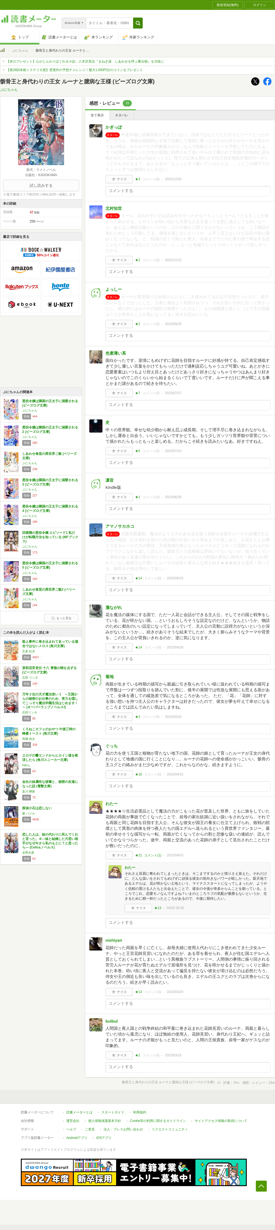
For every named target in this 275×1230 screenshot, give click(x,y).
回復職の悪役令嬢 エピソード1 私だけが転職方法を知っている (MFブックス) (50, 537)
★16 (138, 774)
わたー (111, 803)
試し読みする (41, 185)
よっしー (113, 289)
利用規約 (139, 1112)
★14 (138, 578)
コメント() (151, 179)
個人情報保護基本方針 (104, 1120)
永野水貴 (28, 852)
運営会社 (72, 1120)
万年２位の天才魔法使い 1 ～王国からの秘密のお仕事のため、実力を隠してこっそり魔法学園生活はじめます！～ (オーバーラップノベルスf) (50, 700)
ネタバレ (121, 115)
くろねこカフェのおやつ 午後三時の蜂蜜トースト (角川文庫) (49, 731)
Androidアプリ (76, 1137)
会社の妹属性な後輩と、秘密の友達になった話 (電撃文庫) (50, 784)
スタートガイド (112, 1112)
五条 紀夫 (28, 651)
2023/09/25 (173, 324)
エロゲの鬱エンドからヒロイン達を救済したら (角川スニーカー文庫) (50, 758)
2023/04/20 (173, 716)
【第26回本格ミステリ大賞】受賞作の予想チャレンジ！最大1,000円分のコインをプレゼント (74, 70)
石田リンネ (29, 712)
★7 (137, 393)
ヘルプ (71, 1129)
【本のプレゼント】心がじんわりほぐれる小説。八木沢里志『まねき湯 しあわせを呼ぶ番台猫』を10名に (85, 61)
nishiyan (113, 940)
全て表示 (97, 115)
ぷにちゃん (20, 50)
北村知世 (113, 208)
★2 (137, 260)
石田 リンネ (30, 677)
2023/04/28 (175, 647)
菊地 (109, 676)
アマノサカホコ (119, 526)
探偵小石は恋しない (37, 808)
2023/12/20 (173, 179)
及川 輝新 (28, 791)
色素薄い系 (115, 353)
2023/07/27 (173, 393)
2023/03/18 (173, 1055)
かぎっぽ (113, 127)
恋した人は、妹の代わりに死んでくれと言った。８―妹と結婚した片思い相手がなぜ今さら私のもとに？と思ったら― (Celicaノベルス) (50, 841)
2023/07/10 (173, 451)
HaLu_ (26, 765)
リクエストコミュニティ (170, 1129)
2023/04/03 (175, 855)
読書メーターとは (79, 1112)
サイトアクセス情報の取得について (221, 1120)
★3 (137, 179)
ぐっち (111, 746)
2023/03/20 (175, 992)
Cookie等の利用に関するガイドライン (158, 1120)
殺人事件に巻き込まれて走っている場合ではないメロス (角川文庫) (50, 644)
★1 (137, 497)
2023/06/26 (173, 497)
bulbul (111, 1021)
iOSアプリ (103, 1137)
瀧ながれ (113, 607)
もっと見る (61, 618)
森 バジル (28, 813)
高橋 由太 (28, 738)
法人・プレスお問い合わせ (123, 1129)
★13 (157, 908)
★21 (138, 855)
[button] (138, 23)
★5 (137, 451)
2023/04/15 (175, 774)
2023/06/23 (175, 578)
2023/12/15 (173, 260)
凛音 (109, 480)
